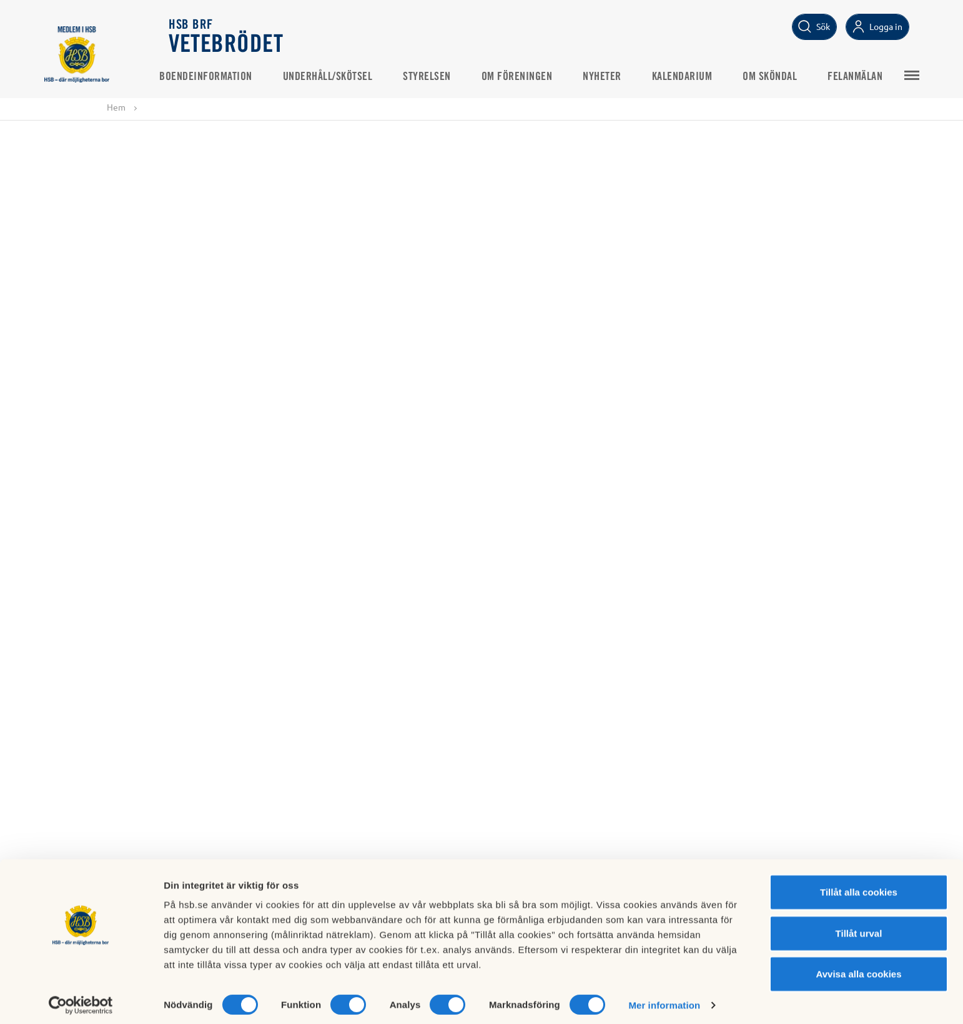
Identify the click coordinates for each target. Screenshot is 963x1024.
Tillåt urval (859, 927)
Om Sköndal (780, 76)
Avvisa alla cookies (858, 968)
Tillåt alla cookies (858, 886)
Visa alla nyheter (481, 598)
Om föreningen (527, 76)
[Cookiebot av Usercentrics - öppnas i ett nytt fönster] (81, 999)
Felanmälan (864, 76)
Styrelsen (437, 76)
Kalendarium (692, 76)
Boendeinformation (215, 76)
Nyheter (612, 76)
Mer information (664, 999)
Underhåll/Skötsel (338, 76)
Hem (116, 107)
